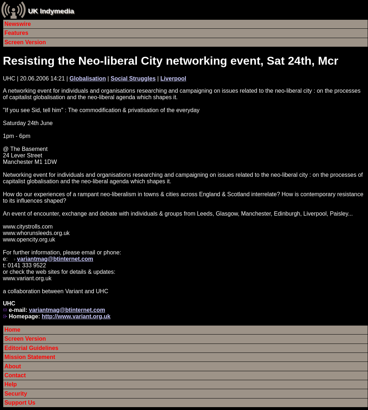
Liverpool (173, 78)
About (12, 366)
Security (15, 394)
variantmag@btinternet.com (55, 259)
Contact (15, 375)
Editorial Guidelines (31, 348)
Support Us (19, 403)
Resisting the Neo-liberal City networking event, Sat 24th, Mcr (171, 60)
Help (10, 384)
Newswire (17, 24)
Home (12, 330)
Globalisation (87, 78)
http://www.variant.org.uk (76, 316)
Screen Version (25, 42)
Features (16, 33)
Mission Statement (29, 357)
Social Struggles (133, 78)
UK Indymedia (51, 11)
